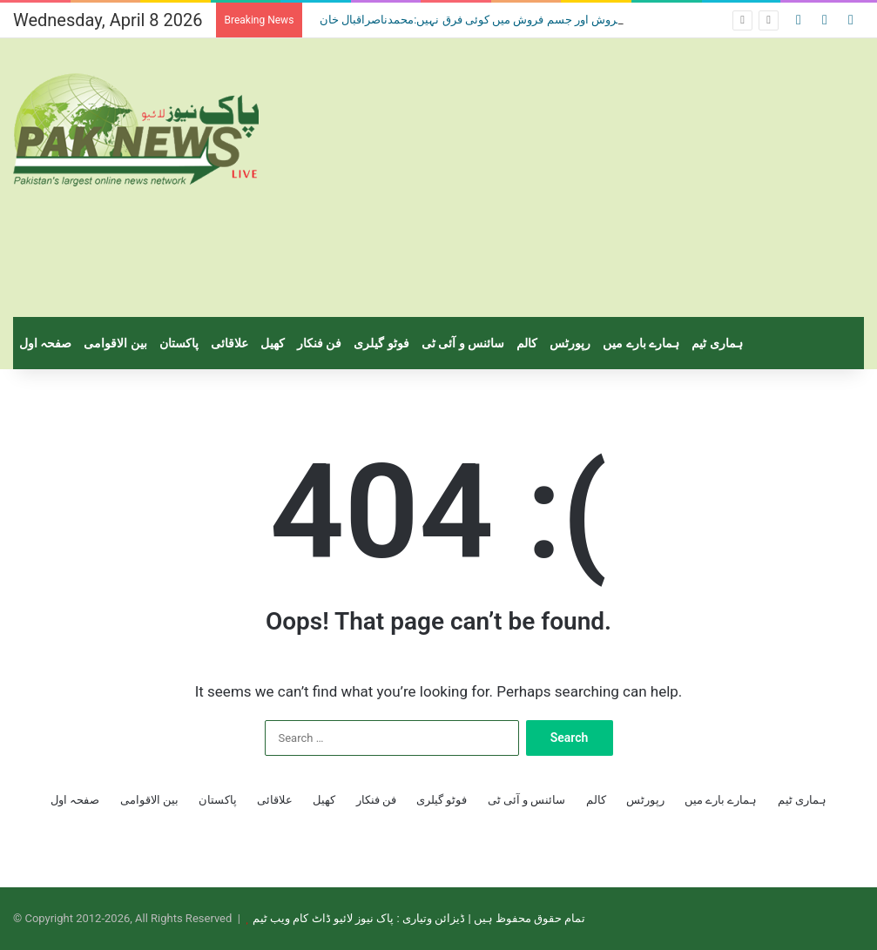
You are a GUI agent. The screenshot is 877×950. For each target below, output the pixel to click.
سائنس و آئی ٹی (463, 343)
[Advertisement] (585, 178)
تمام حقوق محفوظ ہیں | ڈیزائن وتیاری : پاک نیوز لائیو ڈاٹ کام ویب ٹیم (419, 918)
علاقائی (229, 343)
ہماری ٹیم (716, 343)
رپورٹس (570, 343)
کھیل (272, 343)
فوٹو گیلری (381, 343)
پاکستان (179, 343)
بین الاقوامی (115, 343)
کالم (526, 343)
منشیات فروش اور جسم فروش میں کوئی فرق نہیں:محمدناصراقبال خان (486, 19)
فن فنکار (319, 343)
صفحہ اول (45, 343)
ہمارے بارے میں (641, 343)
